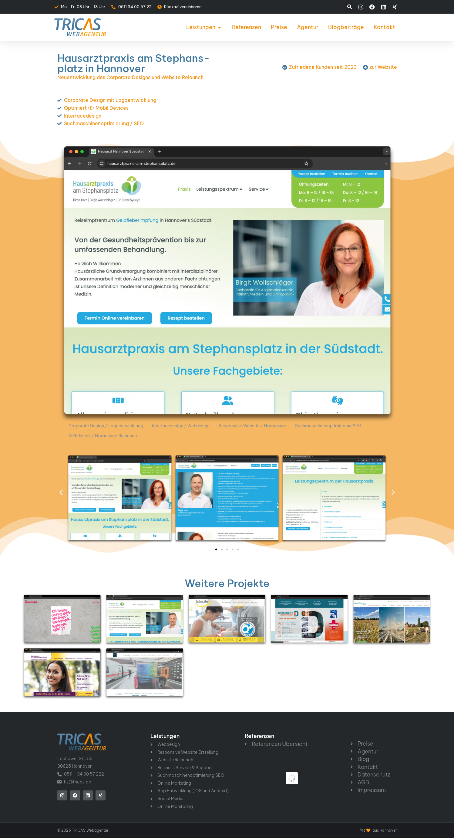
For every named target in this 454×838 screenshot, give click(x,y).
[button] (350, 7)
